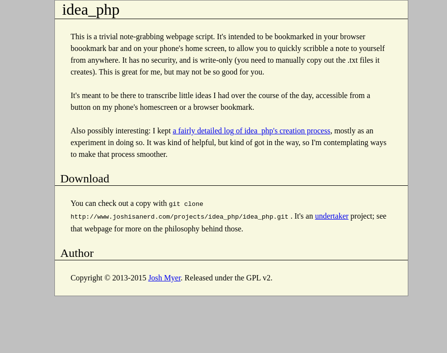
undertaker (331, 215)
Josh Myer (164, 276)
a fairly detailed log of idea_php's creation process (251, 130)
